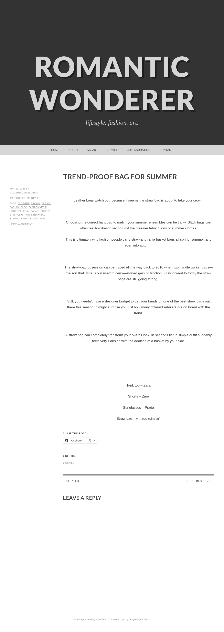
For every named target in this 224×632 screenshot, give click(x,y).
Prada (149, 408)
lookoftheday (19, 211)
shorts (46, 211)
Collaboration (138, 149)
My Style (33, 198)
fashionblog (18, 207)
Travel (112, 149)
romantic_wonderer (24, 192)
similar (154, 419)
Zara (147, 385)
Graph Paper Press (139, 619)
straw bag (38, 215)
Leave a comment (21, 224)
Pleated (72, 481)
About (73, 149)
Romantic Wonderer (112, 83)
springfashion (20, 215)
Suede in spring (198, 481)
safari (35, 211)
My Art (92, 149)
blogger (24, 203)
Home (55, 149)
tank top (39, 218)
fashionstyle (38, 207)
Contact (166, 149)
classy (46, 203)
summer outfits (21, 218)
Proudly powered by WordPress (90, 619)
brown (35, 203)
